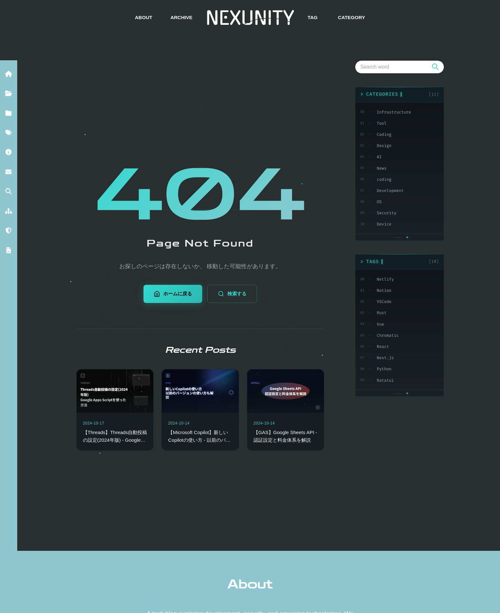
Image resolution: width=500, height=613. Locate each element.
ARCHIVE (181, 17)
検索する (232, 294)
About (250, 584)
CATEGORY (351, 17)
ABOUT (143, 17)
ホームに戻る (173, 294)
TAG (312, 17)
